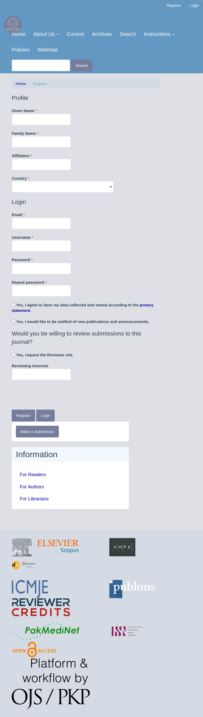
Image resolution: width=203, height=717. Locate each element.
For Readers (33, 474)
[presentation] (51, 395)
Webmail (47, 50)
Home (19, 34)
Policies (21, 50)
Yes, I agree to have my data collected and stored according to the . (83, 308)
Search (128, 34)
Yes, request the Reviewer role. (43, 355)
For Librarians (34, 498)
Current (75, 34)
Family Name (41, 139)
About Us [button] (46, 34)
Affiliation (41, 161)
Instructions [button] (159, 34)
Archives (102, 34)
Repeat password (41, 288)
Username (41, 243)
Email (41, 220)
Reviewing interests (41, 372)
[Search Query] (41, 65)
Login (194, 5)
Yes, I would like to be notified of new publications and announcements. (80, 321)
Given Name (41, 116)
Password (41, 265)
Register (174, 5)
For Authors (32, 486)
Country (63, 184)
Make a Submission (37, 431)
